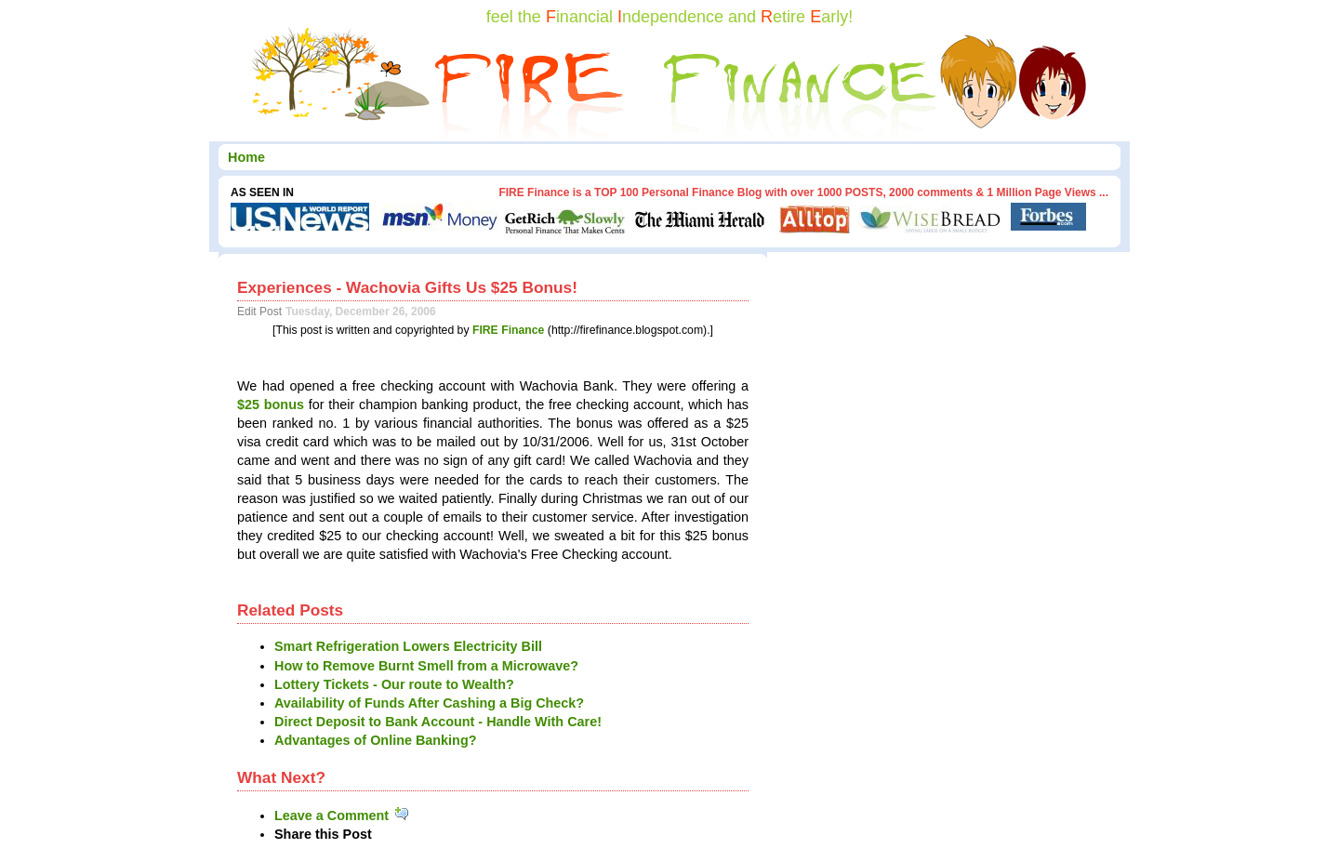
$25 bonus (270, 404)
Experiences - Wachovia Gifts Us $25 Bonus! (407, 287)
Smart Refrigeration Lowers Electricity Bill (408, 646)
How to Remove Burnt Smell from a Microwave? (426, 665)
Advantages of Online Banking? (375, 740)
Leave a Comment (342, 815)
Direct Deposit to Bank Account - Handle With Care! (438, 721)
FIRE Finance (508, 330)
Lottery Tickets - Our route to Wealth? (394, 684)
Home (246, 157)
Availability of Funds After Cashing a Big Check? (429, 703)
